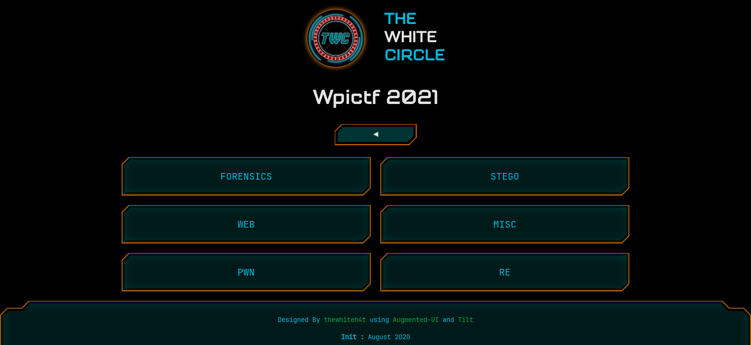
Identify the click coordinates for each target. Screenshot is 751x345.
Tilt (465, 319)
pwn (246, 272)
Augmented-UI (416, 319)
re (505, 272)
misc (504, 224)
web (246, 224)
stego (504, 176)
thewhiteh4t (347, 319)
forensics (246, 176)
